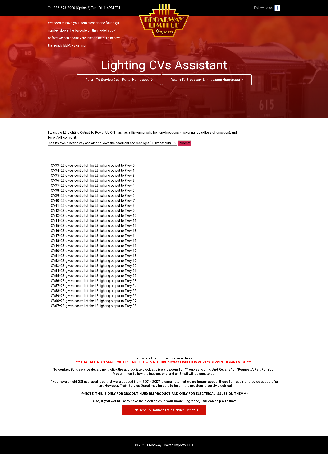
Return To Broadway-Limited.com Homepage (205, 80)
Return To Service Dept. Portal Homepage (117, 80)
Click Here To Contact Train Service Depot (162, 410)
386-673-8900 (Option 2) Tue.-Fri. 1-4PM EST (87, 8)
